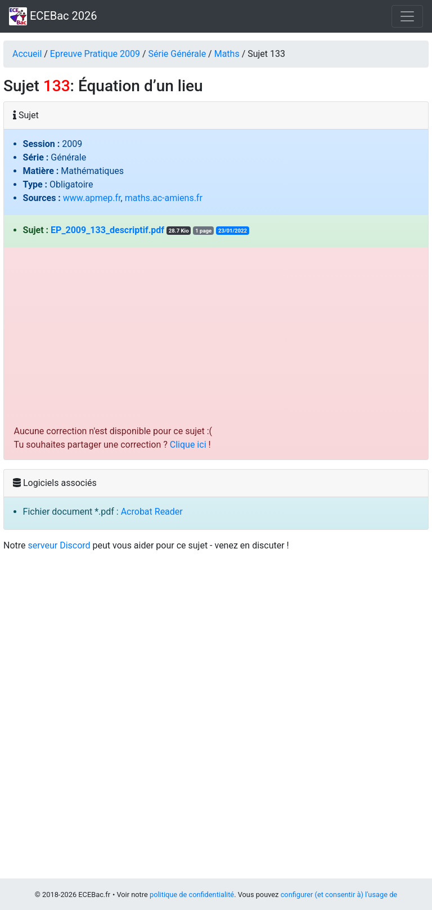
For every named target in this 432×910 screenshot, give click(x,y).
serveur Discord (59, 545)
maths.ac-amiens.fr (163, 198)
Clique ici (188, 444)
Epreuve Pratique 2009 (95, 53)
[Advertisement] (216, 340)
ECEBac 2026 (53, 16)
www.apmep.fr (92, 198)
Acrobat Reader (152, 511)
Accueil (27, 53)
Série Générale (177, 53)
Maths (227, 53)
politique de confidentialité (192, 894)
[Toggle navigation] (407, 16)
